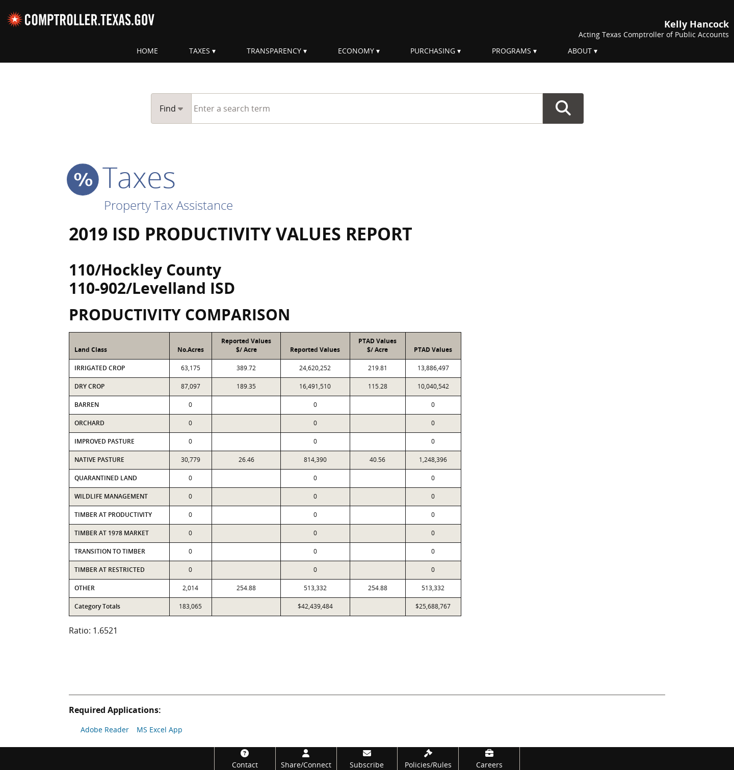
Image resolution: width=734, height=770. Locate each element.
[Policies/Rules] (428, 758)
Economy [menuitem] (356, 51)
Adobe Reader (105, 729)
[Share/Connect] (306, 758)
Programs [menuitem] (511, 51)
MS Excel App (159, 729)
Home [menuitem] (147, 51)
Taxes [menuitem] (199, 51)
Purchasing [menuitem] (432, 51)
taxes (122, 176)
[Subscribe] (367, 758)
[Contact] (245, 758)
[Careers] (489, 758)
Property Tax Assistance (168, 205)
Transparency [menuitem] (274, 51)
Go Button (563, 108)
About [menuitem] (580, 51)
